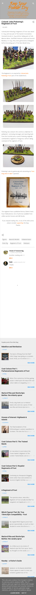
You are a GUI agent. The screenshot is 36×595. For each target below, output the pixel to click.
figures (4, 239)
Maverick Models (14, 239)
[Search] (33, 4)
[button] (33, 22)
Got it (24, 593)
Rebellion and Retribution (12, 347)
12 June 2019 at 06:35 (16, 252)
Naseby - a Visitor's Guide (12, 561)
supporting (19, 223)
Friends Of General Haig (16, 251)
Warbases (26, 243)
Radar (10, 262)
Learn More (15, 593)
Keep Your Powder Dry (18, 6)
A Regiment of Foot (9, 490)
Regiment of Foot (15, 243)
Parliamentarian (26, 239)
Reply (11, 258)
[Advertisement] (18, 317)
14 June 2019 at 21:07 (19, 262)
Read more (31, 363)
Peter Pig (5, 243)
